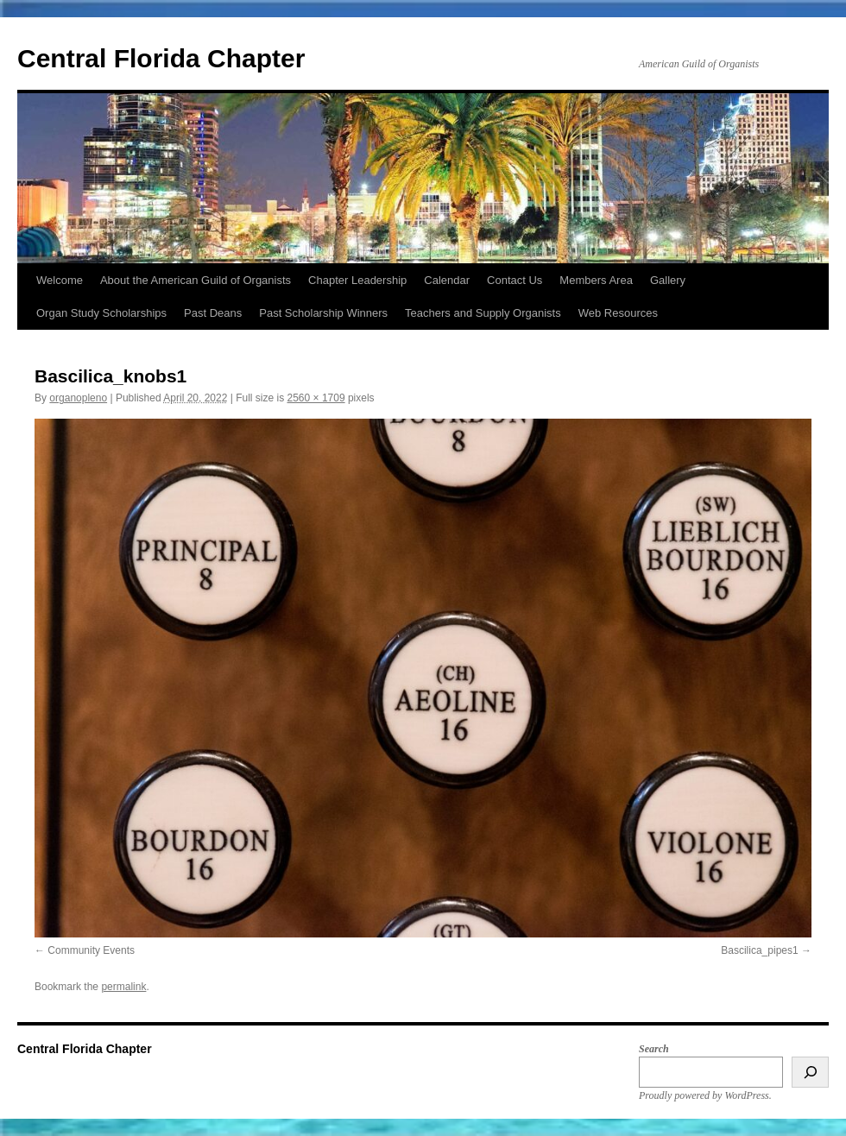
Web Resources (618, 312)
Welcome (59, 280)
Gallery (667, 280)
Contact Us (514, 280)
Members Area (596, 280)
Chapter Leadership (357, 280)
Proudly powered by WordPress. (705, 1095)
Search (654, 1049)
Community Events (91, 950)
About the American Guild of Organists (195, 280)
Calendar (447, 280)
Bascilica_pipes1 (759, 950)
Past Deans (213, 312)
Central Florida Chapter (161, 58)
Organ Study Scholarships (101, 312)
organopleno (78, 398)
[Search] (810, 1072)
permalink (123, 987)
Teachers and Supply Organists (483, 312)
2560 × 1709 (316, 398)
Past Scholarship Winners (323, 312)
